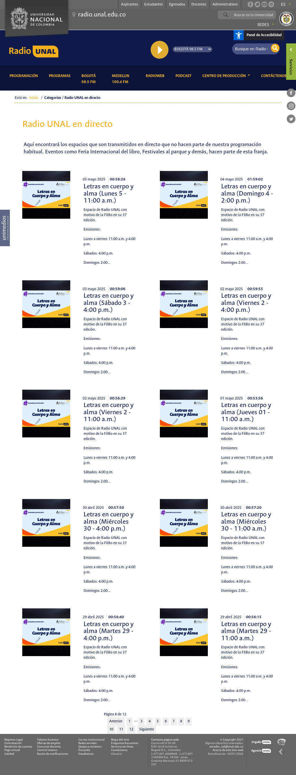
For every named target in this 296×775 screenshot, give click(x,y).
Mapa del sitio (120, 739)
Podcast (184, 75)
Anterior (116, 721)
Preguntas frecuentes (124, 743)
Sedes (263, 25)
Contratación (13, 743)
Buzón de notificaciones (52, 754)
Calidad (9, 754)
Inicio (33, 98)
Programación (25, 75)
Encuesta (84, 750)
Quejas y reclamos (89, 746)
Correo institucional (91, 739)
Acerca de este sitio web (228, 750)
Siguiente (146, 729)
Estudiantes (153, 4)
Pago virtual (12, 750)
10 (111, 729)
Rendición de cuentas (18, 746)
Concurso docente (49, 746)
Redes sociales (87, 743)
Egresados (177, 4)
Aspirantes (129, 4)
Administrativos (225, 4)
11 (121, 729)
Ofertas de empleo (48, 743)
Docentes (198, 4)
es (283, 4)
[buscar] (256, 15)
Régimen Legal (13, 739)
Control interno (47, 750)
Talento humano (48, 739)
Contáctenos (274, 75)
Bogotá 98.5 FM (92, 79)
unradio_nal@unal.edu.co (226, 746)
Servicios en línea (122, 746)
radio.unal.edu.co (102, 14)
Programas (61, 75)
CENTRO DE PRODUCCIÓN (224, 76)
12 (131, 729)
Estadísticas (86, 754)
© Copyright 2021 (231, 739)
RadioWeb (156, 75)
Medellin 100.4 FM (124, 79)
